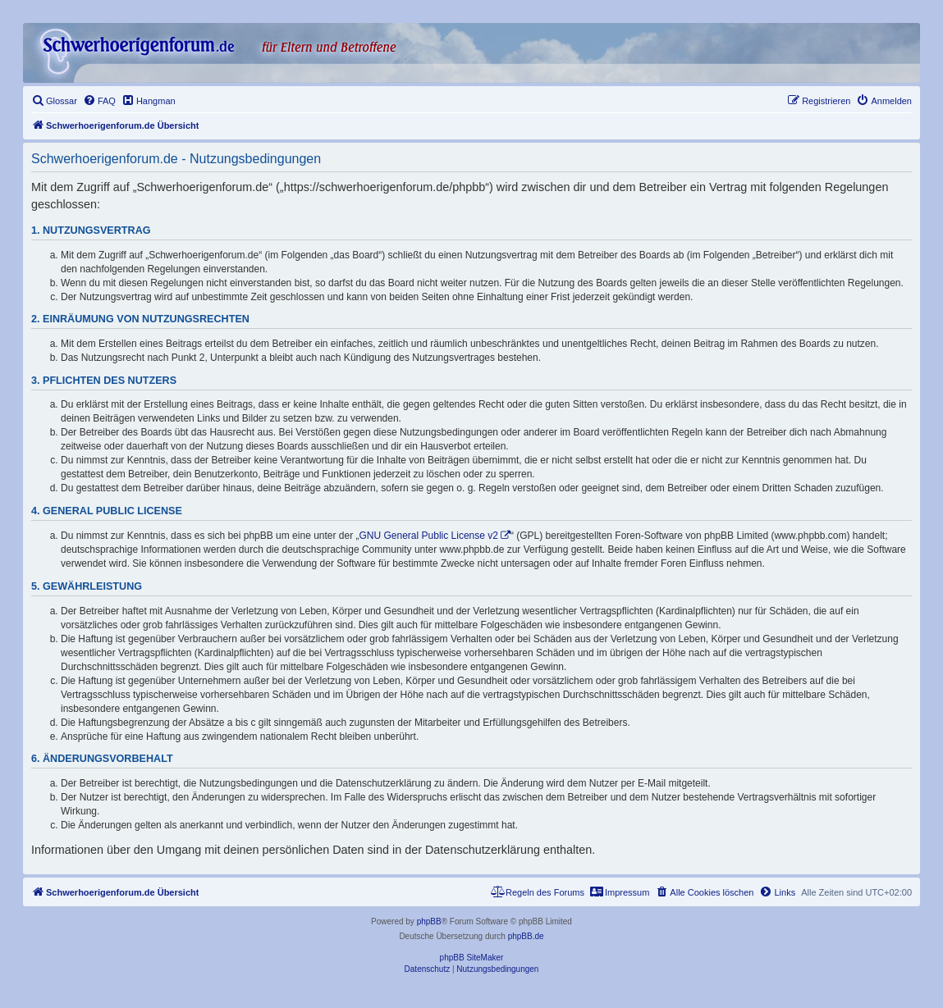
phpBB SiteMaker (472, 957)
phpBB (429, 921)
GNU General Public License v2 (428, 535)
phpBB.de (526, 936)
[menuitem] (54, 101)
